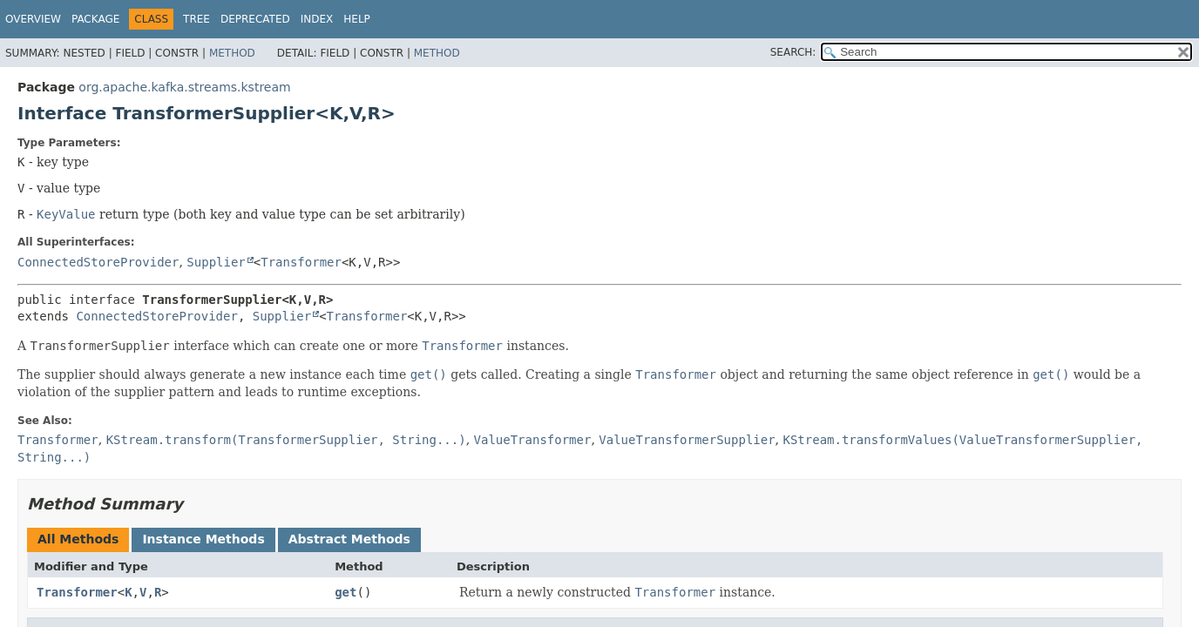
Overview (33, 19)
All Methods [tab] (78, 539)
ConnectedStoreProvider (98, 262)
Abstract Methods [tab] (349, 539)
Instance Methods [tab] (203, 539)
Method (232, 53)
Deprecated (255, 19)
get (345, 592)
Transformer (301, 262)
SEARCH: (793, 52)
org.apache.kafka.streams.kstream (184, 87)
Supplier (215, 262)
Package (95, 19)
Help (356, 19)
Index (317, 19)
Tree (196, 19)
